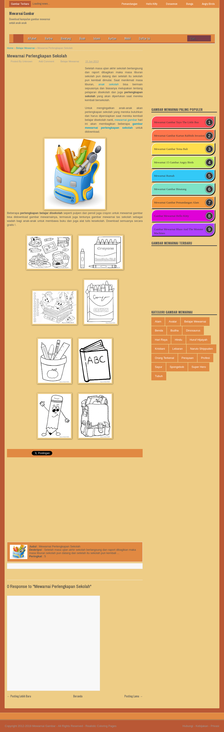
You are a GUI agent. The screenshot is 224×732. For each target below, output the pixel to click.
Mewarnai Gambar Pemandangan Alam (176, 202)
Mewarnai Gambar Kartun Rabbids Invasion (179, 135)
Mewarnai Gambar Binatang (170, 189)
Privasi (215, 726)
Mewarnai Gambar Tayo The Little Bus (176, 122)
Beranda (77, 696)
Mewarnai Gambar (21, 13)
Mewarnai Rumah (164, 175)
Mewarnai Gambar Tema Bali (171, 149)
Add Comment (46, 61)
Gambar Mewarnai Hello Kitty (171, 215)
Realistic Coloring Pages (101, 726)
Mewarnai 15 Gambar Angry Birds (174, 162)
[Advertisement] (46, 99)
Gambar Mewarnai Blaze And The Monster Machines (178, 231)
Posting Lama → (133, 696)
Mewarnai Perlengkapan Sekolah (37, 56)
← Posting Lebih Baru (19, 696)
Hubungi (187, 726)
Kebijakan (202, 726)
